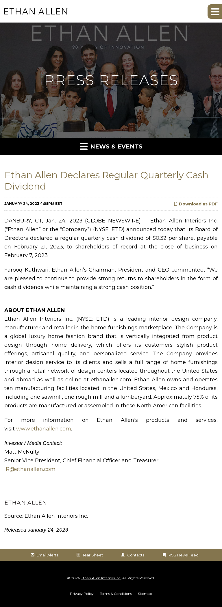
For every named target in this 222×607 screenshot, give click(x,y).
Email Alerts (47, 555)
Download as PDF (196, 204)
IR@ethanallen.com (30, 469)
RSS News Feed (184, 555)
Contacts (135, 555)
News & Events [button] (111, 146)
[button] (215, 11)
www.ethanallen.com (43, 429)
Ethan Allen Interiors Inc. (101, 578)
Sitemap (145, 593)
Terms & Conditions (116, 593)
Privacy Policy (82, 593)
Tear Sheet (92, 555)
